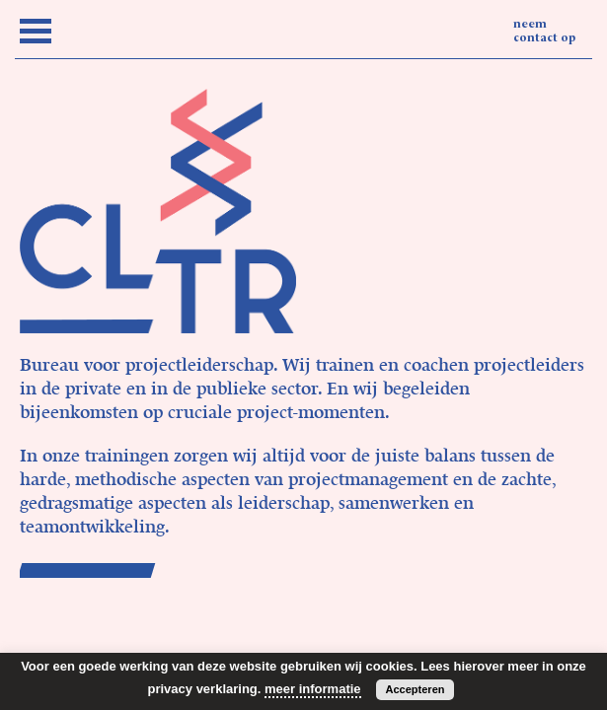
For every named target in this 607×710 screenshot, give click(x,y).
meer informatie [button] (313, 688)
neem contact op (544, 31)
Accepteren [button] (415, 689)
